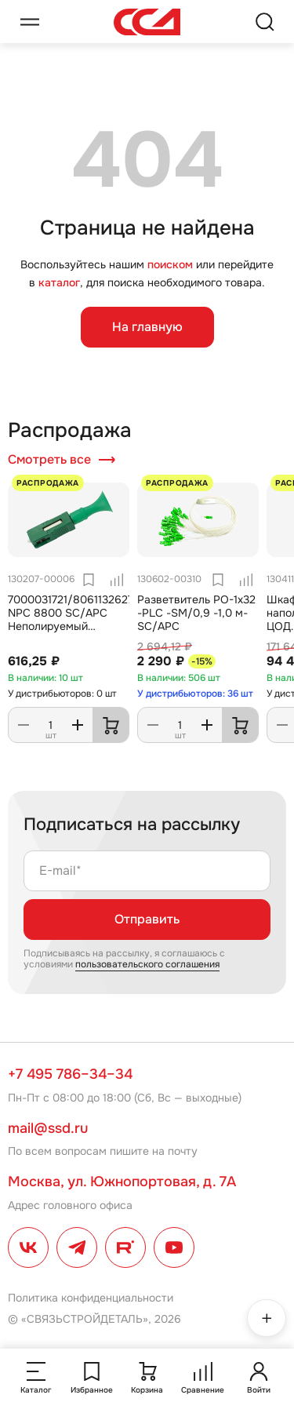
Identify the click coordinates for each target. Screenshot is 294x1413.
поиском (170, 264)
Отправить (147, 919)
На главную (147, 327)
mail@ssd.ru (48, 1128)
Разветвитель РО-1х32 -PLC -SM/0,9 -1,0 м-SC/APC (196, 613)
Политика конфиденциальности (90, 1298)
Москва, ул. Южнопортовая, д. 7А (122, 1181)
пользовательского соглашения (147, 964)
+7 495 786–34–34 (70, 1074)
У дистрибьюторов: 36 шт (195, 693)
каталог (59, 282)
